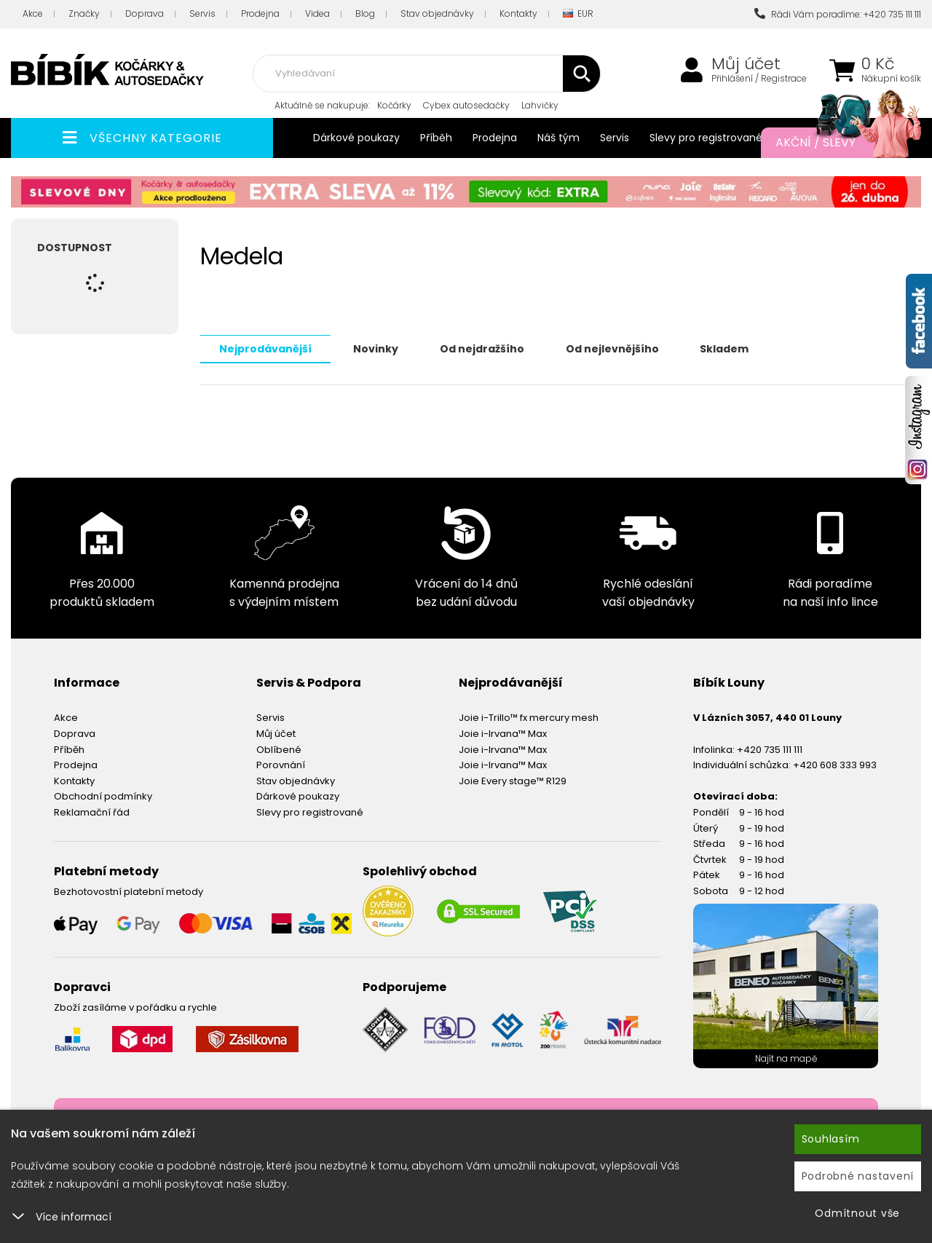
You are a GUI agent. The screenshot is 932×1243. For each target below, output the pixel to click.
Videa (317, 13)
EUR (578, 14)
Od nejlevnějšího (612, 348)
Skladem (724, 348)
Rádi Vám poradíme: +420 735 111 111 (837, 14)
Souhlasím (831, 1139)
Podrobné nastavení (858, 1176)
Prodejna (260, 13)
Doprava (144, 13)
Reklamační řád (92, 811)
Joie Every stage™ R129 (512, 780)
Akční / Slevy (833, 142)
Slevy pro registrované (705, 137)
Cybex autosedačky (466, 105)
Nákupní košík (891, 79)
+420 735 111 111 (769, 749)
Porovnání (280, 764)
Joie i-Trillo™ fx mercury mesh (529, 717)
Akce (33, 13)
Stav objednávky (437, 13)
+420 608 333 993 (835, 764)
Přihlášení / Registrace (759, 79)
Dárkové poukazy (356, 137)
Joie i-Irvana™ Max (503, 733)
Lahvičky (539, 105)
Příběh (436, 137)
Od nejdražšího (482, 348)
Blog (365, 13)
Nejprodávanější (265, 348)
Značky (84, 13)
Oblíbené (278, 749)
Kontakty (518, 13)
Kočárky (394, 105)
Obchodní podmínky (103, 795)
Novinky (375, 348)
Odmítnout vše (857, 1213)
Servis (202, 13)
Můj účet (746, 64)
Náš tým (558, 137)
